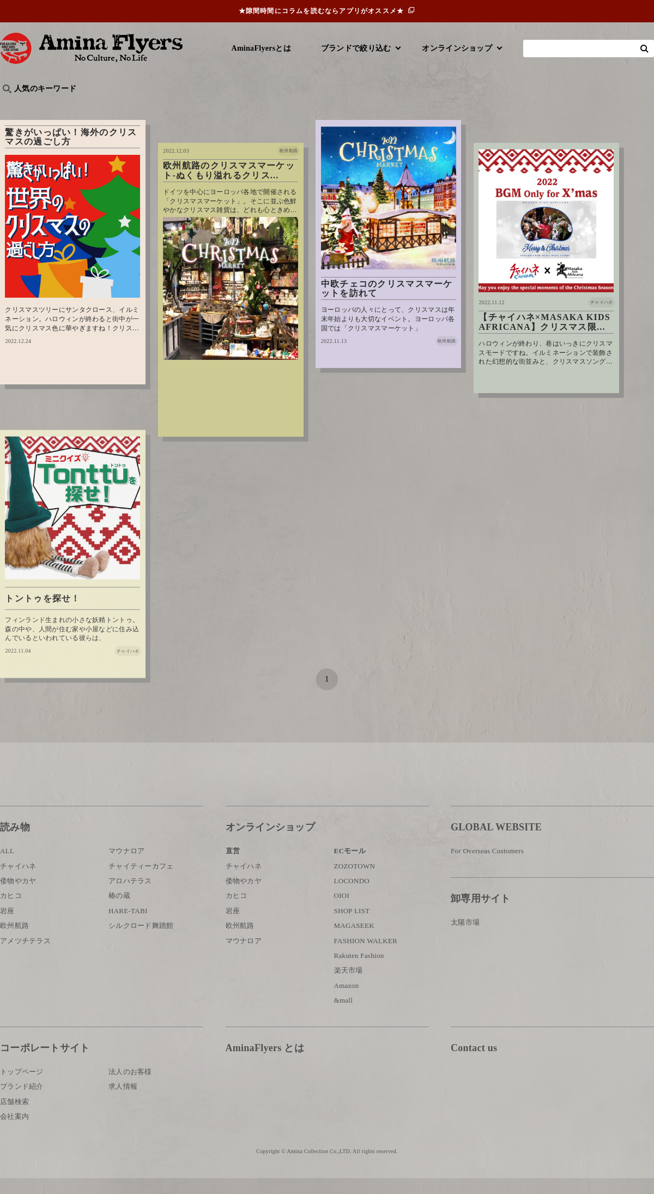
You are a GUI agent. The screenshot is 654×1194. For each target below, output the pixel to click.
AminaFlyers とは (265, 1063)
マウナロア (126, 867)
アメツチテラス (25, 956)
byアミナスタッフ (245, 106)
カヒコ (11, 911)
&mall (343, 1015)
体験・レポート (525, 106)
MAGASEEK (354, 941)
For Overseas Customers (487, 867)
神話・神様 (312, 106)
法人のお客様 (130, 1087)
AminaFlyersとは (261, 48)
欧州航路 (14, 941)
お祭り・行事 (410, 106)
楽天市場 (348, 986)
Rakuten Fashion (359, 971)
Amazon (346, 1001)
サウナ (359, 106)
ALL (7, 867)
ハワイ (57, 106)
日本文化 (181, 106)
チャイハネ (18, 881)
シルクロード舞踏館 (141, 941)
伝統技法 (466, 106)
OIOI (342, 911)
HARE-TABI (128, 926)
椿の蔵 (119, 911)
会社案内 (14, 1131)
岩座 (7, 926)
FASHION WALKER (365, 956)
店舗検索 (14, 1117)
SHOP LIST (352, 926)
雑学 (93, 106)
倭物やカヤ (18, 896)
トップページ (22, 1087)
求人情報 (122, 1102)
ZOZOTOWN (355, 881)
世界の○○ (133, 106)
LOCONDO (352, 896)
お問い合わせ (516, 1098)
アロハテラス (130, 896)
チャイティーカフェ (141, 881)
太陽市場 (465, 937)
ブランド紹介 (22, 1102)
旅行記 (17, 106)
